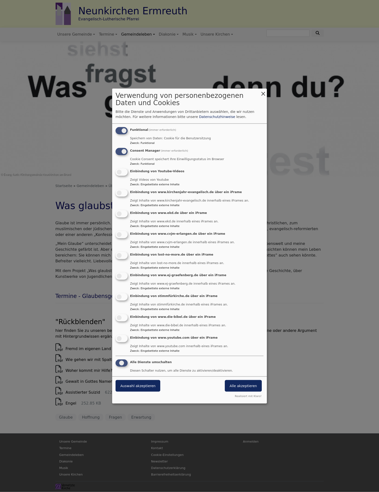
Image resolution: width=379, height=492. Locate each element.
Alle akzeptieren (243, 386)
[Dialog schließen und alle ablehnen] (263, 91)
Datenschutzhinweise (217, 116)
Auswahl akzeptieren (137, 386)
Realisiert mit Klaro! (248, 396)
